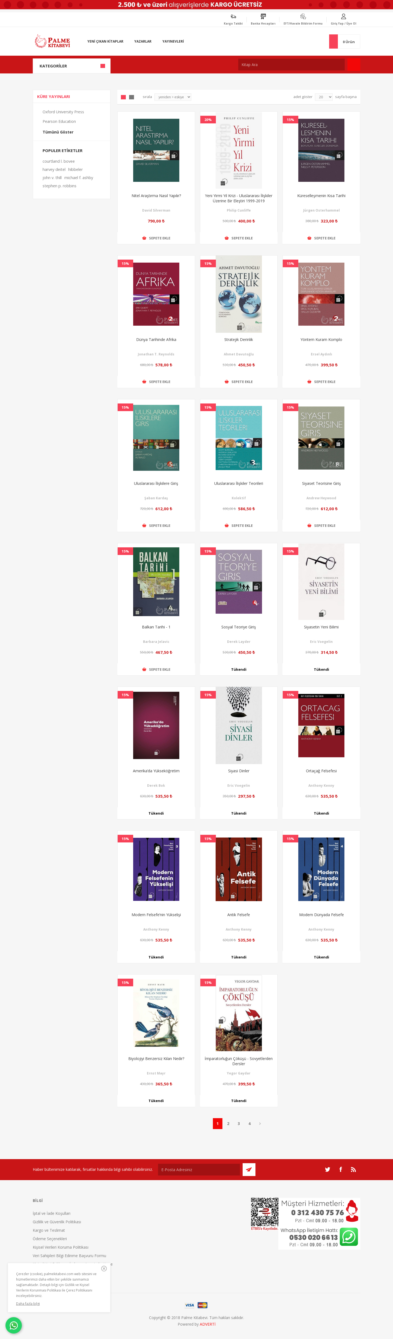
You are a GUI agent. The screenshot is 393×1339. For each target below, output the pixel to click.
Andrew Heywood (321, 498)
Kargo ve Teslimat (49, 1230)
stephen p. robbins (59, 185)
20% (208, 119)
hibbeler (75, 169)
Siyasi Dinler (238, 770)
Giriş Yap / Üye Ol (343, 23)
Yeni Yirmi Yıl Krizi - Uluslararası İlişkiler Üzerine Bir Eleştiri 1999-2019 (238, 198)
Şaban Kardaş (156, 498)
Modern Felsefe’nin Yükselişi (156, 914)
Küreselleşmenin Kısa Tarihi (321, 195)
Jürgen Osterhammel (321, 210)
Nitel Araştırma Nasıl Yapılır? (156, 195)
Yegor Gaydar (239, 1073)
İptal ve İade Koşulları (51, 1213)
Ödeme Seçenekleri (50, 1238)
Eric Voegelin (321, 641)
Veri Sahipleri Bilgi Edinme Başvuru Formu (69, 1255)
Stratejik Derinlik (238, 339)
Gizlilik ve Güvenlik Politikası (57, 1221)
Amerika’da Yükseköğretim (156, 770)
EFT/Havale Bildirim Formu (303, 23)
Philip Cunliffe (239, 210)
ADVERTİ (208, 1324)
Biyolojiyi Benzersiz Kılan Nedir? (156, 1058)
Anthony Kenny (321, 785)
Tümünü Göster (58, 132)
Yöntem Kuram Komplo (321, 339)
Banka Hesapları (263, 23)
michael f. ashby (78, 177)
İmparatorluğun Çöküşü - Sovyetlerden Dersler (239, 1061)
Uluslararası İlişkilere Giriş (156, 483)
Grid (123, 97)
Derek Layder (239, 641)
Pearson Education (59, 121)
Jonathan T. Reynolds (156, 354)
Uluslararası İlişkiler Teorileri (238, 483)
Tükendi (238, 669)
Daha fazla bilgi (28, 1303)
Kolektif (239, 498)
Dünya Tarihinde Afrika (156, 339)
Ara (353, 64)
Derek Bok (156, 785)
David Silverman (156, 210)
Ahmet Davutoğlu (239, 354)
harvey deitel (54, 169)
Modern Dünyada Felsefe (321, 914)
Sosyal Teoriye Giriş (238, 627)
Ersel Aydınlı (321, 354)
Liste (131, 97)
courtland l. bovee (59, 161)
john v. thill (52, 177)
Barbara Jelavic (156, 641)
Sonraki (260, 1123)
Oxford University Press (63, 111)
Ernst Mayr (156, 1073)
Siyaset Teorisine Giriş (321, 483)
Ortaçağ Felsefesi (321, 770)
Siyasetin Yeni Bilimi (321, 627)
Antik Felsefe (238, 914)
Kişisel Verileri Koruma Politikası (60, 1247)
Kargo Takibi (233, 23)
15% (290, 119)
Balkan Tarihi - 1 (156, 627)
